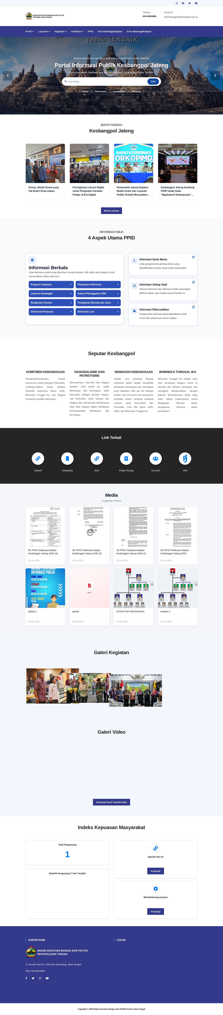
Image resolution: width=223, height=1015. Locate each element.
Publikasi (77, 31)
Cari (153, 81)
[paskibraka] (111, 683)
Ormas (85, 91)
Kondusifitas (119, 91)
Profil (29, 31)
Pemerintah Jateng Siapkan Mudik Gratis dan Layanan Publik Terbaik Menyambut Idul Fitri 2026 (132, 191)
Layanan (44, 31)
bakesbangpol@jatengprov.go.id (180, 17)
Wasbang (136, 91)
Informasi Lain (86, 311)
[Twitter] (33, 978)
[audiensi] (170, 686)
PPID (90, 31)
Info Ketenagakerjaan (110, 31)
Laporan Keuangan (42, 293)
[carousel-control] (7, 76)
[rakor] (52, 686)
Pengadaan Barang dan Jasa (94, 302)
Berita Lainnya (111, 211)
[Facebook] (26, 978)
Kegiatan (61, 31)
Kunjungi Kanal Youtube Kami (111, 802)
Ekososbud (100, 91)
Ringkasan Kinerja (41, 302)
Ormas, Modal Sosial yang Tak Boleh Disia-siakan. (43, 189)
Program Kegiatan (41, 284)
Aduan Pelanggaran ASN (92, 293)
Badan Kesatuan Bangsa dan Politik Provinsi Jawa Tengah (119, 1009)
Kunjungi (155, 871)
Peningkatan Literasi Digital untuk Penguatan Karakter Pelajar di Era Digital (88, 191)
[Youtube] (47, 978)
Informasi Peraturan (42, 311)
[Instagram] (40, 978)
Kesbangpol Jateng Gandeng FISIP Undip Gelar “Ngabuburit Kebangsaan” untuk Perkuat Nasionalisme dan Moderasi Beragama (177, 191)
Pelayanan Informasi (89, 284)
